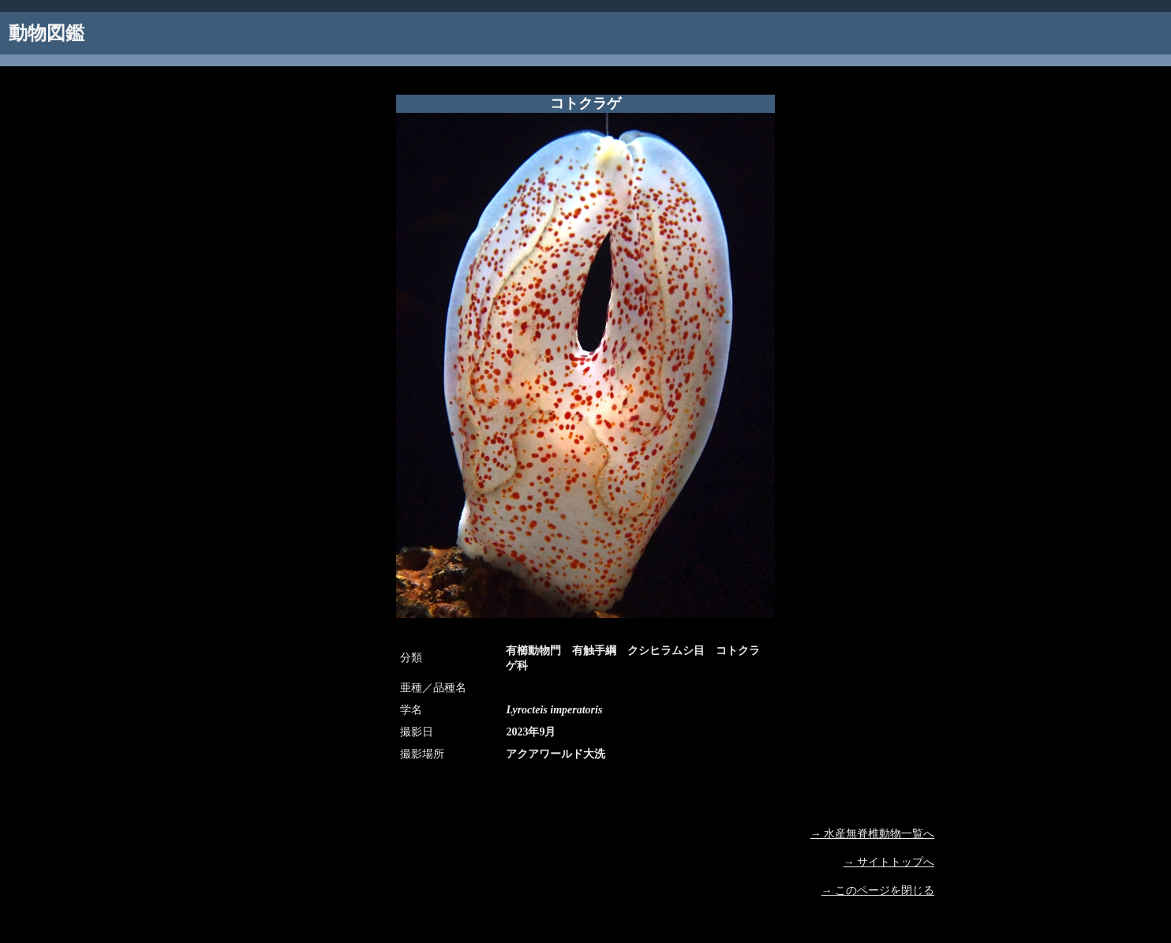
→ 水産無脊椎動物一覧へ (872, 834)
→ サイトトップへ (889, 862)
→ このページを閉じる (878, 890)
